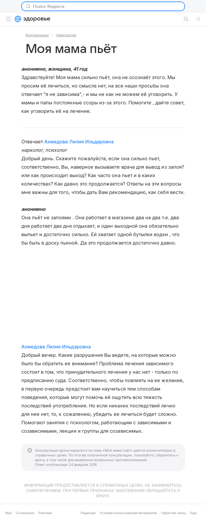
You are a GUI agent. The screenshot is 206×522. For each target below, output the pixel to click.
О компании (25, 513)
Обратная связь (173, 513)
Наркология (66, 35)
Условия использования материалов (128, 513)
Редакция (88, 513)
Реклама (45, 513)
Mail (8, 513)
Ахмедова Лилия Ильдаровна (79, 141)
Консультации (37, 35)
